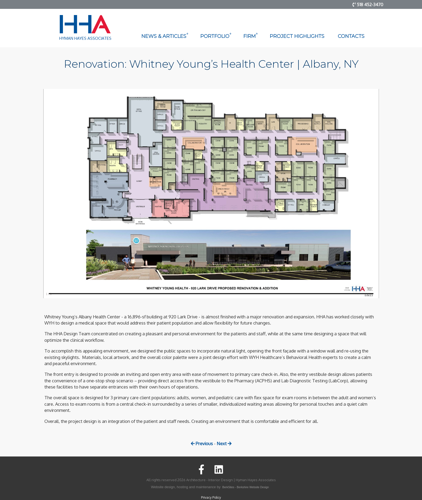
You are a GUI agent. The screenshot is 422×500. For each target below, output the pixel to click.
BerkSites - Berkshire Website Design (245, 487)
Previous (202, 443)
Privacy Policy (211, 497)
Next (224, 443)
